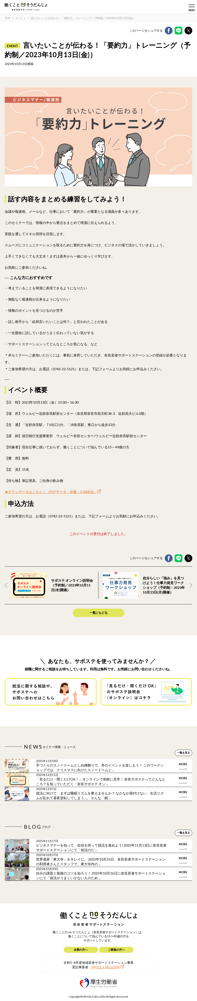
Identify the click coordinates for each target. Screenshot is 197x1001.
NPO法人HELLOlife (105, 967)
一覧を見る (183, 752)
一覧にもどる (98, 612)
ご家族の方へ (116, 949)
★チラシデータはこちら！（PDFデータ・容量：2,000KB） (51, 492)
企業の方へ (81, 949)
